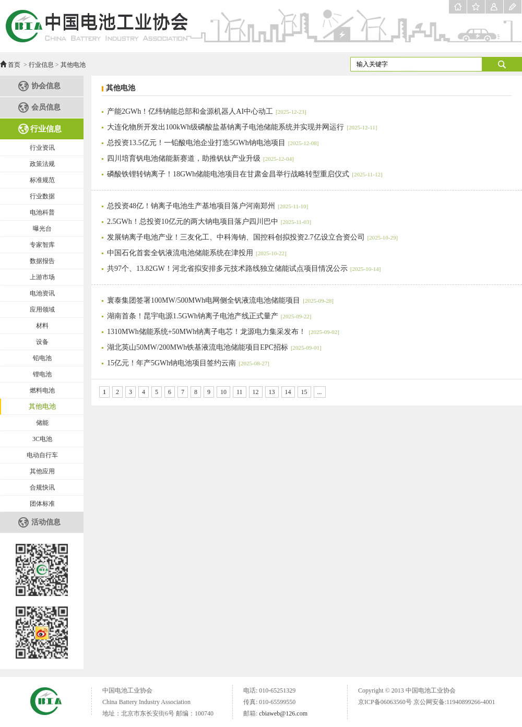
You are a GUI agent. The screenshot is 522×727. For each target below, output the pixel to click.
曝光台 (42, 228)
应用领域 (42, 309)
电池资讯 (42, 293)
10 (223, 392)
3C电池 (42, 439)
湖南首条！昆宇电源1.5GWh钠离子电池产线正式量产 (209, 316)
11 (239, 392)
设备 (42, 341)
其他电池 (73, 64)
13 (272, 392)
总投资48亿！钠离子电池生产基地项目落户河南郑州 (207, 206)
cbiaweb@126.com (283, 713)
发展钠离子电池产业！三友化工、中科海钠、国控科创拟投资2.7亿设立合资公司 (252, 237)
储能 (42, 422)
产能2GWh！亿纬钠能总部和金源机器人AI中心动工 (206, 111)
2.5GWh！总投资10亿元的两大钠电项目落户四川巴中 (209, 221)
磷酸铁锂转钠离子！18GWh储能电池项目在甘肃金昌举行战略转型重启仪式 (245, 174)
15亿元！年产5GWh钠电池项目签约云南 (188, 363)
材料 (42, 325)
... (319, 392)
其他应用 (42, 471)
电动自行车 (42, 455)
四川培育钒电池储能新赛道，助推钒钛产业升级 (200, 158)
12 (256, 392)
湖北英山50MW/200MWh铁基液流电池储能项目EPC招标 (214, 347)
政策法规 (42, 164)
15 (304, 392)
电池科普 (42, 212)
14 (288, 392)
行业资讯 (42, 147)
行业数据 (42, 196)
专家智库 (42, 244)
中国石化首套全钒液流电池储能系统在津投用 (197, 253)
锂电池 (42, 374)
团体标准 (42, 503)
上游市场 (42, 277)
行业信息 (41, 64)
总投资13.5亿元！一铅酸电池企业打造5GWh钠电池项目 (212, 143)
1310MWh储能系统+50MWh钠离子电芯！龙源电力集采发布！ (223, 332)
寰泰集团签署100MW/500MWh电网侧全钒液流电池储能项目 (220, 300)
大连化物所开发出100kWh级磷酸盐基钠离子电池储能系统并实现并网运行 (242, 127)
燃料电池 (42, 390)
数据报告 (42, 261)
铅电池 (42, 358)
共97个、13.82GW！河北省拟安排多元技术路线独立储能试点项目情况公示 (244, 268)
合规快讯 (42, 487)
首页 (14, 64)
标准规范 (42, 180)
